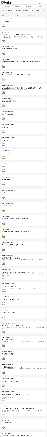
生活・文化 (38, 10)
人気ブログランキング (6, 2)
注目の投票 (18, 6)
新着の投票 (29, 6)
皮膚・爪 (10, 19)
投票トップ (6, 6)
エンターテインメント (28, 10)
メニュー (44, 3)
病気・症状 (4, 19)
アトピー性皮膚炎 (10, 59)
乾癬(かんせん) (10, 46)
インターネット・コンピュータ (13, 10)
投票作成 (39, 3)
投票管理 (40, 6)
